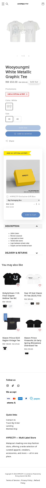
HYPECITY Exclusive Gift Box (20, 196)
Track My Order (13, 423)
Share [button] (10, 141)
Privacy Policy (26, 480)
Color (11, 100)
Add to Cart (30, 214)
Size (7, 113)
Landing (9, 426)
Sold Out (23, 127)
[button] (3, 4)
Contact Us (11, 420)
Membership (11, 429)
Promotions (11, 89)
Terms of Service (12, 480)
